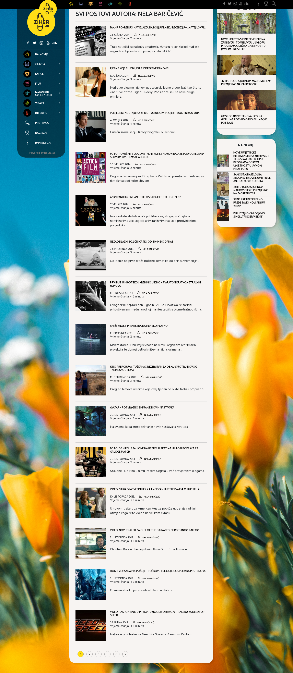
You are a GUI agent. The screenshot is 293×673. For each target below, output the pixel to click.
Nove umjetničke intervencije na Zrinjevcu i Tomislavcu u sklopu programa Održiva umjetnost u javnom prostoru (243, 44)
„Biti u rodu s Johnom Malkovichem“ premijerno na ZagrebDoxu (246, 82)
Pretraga (42, 122)
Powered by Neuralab (42, 152)
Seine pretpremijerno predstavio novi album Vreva (249, 202)
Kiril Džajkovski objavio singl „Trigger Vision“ (249, 215)
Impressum (37, 143)
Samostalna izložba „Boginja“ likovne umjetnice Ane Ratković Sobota (252, 178)
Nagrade (35, 133)
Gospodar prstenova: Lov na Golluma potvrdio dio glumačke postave (244, 119)
